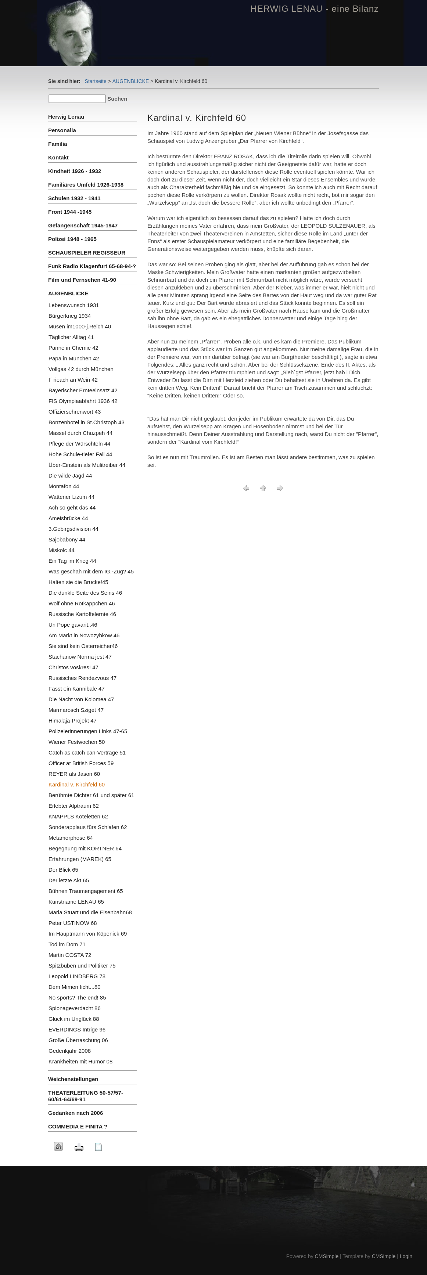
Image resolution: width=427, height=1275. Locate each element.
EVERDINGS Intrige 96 (77, 1029)
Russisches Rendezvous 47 (82, 678)
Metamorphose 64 (71, 838)
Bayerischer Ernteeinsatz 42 (83, 390)
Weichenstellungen (73, 1079)
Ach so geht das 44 (72, 507)
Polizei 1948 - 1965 (72, 239)
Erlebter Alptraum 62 (74, 806)
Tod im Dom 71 (67, 944)
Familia (57, 144)
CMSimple (327, 1256)
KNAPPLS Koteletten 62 (78, 816)
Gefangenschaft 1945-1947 (83, 225)
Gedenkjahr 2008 (70, 1051)
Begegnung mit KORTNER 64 (85, 848)
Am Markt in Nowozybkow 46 (84, 635)
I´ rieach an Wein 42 (73, 380)
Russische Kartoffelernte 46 (82, 614)
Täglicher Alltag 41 (71, 337)
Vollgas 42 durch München (81, 369)
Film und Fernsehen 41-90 (82, 280)
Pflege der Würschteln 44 (79, 443)
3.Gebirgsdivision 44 (73, 529)
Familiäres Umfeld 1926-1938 (85, 184)
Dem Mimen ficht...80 (75, 987)
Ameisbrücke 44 (68, 518)
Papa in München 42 (74, 358)
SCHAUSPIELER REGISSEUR (86, 252)
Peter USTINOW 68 (73, 923)
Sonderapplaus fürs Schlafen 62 (88, 827)
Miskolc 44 (62, 550)
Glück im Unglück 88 (74, 1019)
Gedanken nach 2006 (75, 1113)
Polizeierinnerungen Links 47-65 (88, 731)
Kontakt (58, 157)
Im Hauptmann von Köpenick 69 (88, 933)
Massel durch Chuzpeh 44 (80, 433)
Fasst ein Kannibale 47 (77, 688)
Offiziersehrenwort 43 (75, 411)
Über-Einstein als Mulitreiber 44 (87, 465)
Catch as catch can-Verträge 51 (87, 752)
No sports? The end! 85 (77, 997)
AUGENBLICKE (130, 81)
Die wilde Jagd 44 (70, 475)
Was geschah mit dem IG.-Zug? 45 (91, 571)
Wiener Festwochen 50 (77, 742)
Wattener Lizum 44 (71, 497)
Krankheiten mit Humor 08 (80, 1061)
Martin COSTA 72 (70, 955)
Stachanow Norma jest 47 (80, 656)
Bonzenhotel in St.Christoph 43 (87, 422)
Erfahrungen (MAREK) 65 (80, 859)
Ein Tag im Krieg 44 (72, 561)
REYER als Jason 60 (74, 774)
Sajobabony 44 (67, 539)
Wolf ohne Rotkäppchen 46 (82, 603)
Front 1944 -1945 (70, 212)
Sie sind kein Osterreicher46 (83, 646)
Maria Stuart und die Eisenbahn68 (90, 912)
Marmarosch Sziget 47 (76, 710)
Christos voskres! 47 (73, 667)
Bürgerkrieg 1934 (70, 316)
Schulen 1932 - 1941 (74, 198)
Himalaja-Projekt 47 (73, 720)
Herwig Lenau (66, 117)
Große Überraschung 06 (78, 1040)
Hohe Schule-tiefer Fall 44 (80, 454)
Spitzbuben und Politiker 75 (82, 965)
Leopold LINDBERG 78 (77, 976)
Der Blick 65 (63, 870)
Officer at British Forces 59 (81, 763)
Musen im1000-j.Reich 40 (80, 326)
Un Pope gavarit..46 (73, 625)
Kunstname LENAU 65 (76, 901)
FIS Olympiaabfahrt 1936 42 (83, 401)
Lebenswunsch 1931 (74, 305)
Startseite (96, 81)
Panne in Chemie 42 (73, 348)
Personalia (62, 130)
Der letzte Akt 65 (69, 880)
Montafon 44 (64, 486)
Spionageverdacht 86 (75, 1008)
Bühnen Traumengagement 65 (86, 891)
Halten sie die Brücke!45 (78, 582)
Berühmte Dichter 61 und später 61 (91, 795)
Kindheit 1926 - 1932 (74, 171)
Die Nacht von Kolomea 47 (81, 699)
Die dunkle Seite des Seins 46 (85, 593)
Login (406, 1256)
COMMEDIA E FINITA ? (77, 1126)
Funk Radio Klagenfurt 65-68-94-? (92, 266)
